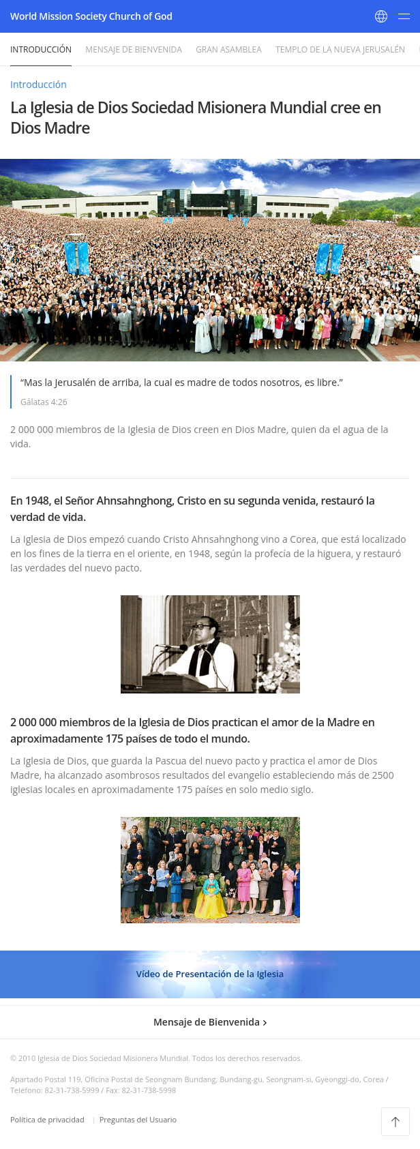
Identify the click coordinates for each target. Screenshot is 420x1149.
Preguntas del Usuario (138, 1119)
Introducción (41, 49)
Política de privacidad (48, 1119)
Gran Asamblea (229, 49)
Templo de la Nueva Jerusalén (340, 49)
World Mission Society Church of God (91, 16)
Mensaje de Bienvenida (133, 49)
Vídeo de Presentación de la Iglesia (210, 974)
